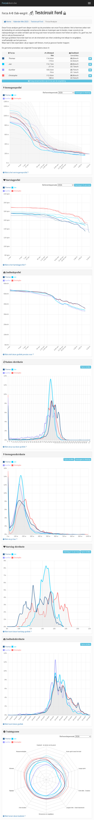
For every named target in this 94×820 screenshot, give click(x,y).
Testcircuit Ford (37, 22)
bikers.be (9, 3)
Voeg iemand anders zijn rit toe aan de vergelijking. (47, 81)
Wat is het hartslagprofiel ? (14, 265)
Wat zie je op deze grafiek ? (15, 447)
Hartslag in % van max (82, 185)
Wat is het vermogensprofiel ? (16, 172)
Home (7, 22)
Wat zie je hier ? (10, 539)
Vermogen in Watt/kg (82, 93)
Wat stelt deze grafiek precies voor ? (18, 354)
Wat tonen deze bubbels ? (14, 816)
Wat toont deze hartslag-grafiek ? (17, 632)
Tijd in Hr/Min (85, 367)
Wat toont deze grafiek (13, 724)
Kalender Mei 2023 (21, 22)
